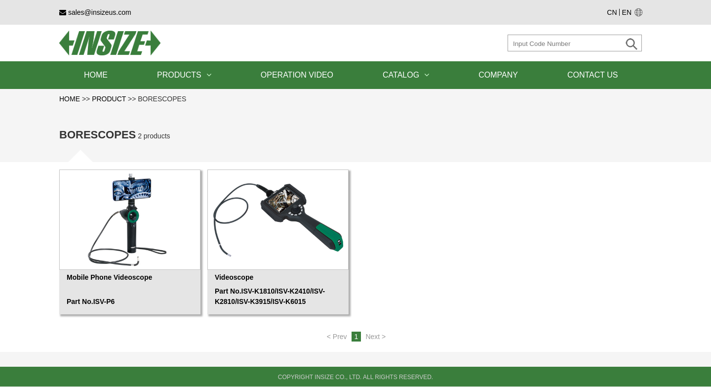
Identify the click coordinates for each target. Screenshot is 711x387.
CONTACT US (592, 75)
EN (627, 12)
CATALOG (406, 75)
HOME (96, 75)
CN (612, 12)
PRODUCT (109, 99)
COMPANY (498, 75)
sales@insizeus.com (95, 12)
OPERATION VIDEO (297, 75)
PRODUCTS (184, 75)
